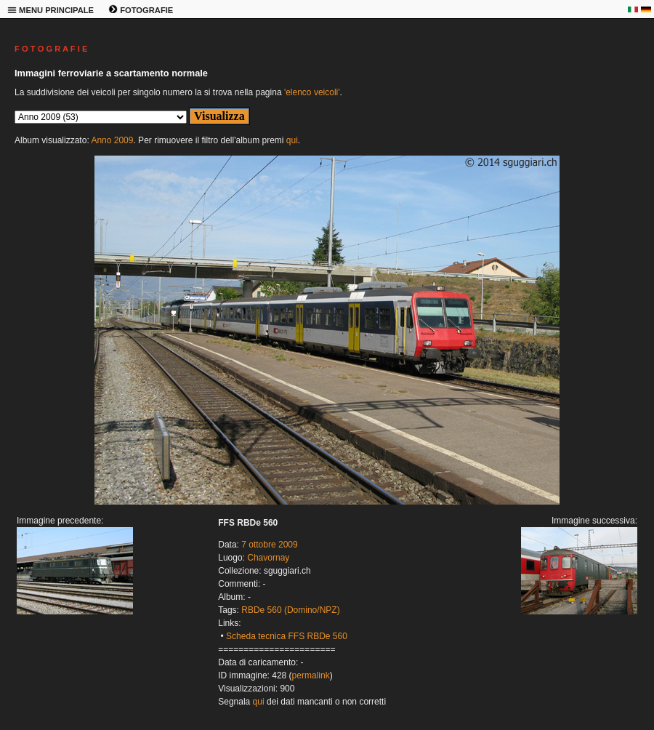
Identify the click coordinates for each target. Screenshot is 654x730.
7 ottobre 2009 (269, 545)
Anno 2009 (112, 140)
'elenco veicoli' (312, 92)
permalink (311, 675)
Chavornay (268, 558)
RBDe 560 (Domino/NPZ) (290, 610)
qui (292, 140)
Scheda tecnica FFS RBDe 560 (286, 636)
